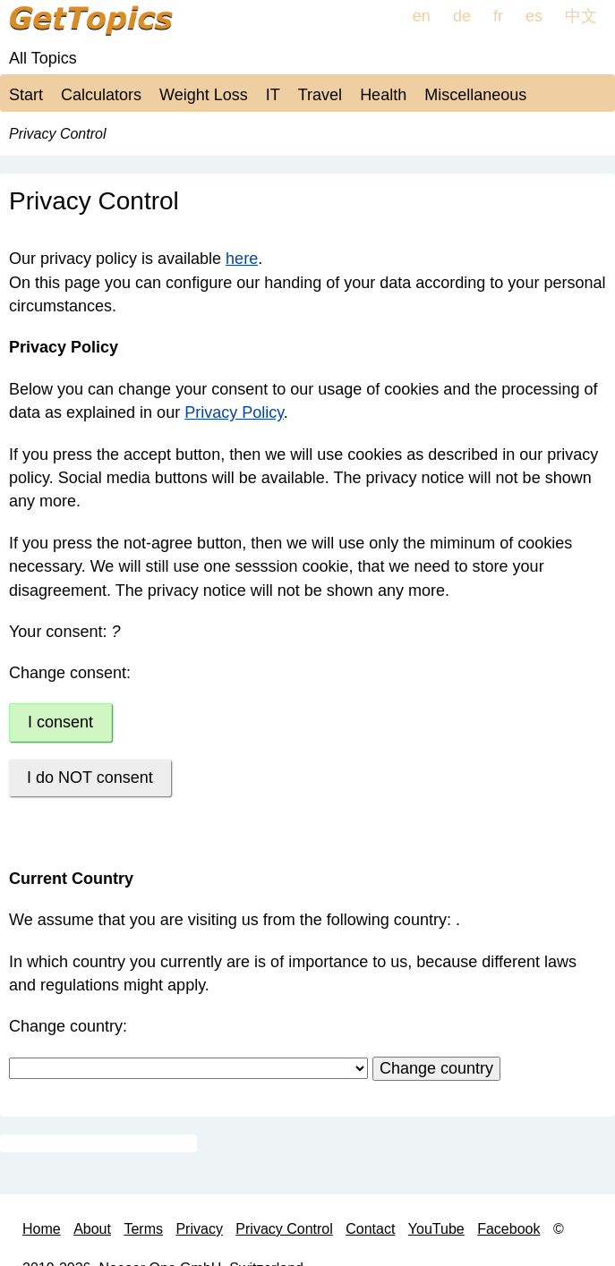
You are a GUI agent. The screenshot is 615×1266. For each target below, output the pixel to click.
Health (383, 95)
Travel (320, 95)
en (422, 16)
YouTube (436, 1228)
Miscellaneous (475, 95)
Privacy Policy (234, 412)
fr (498, 16)
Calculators (101, 95)
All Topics (43, 58)
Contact (370, 1228)
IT (273, 95)
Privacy (198, 1228)
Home (41, 1228)
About (92, 1228)
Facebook (508, 1228)
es (533, 16)
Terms (143, 1228)
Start (26, 95)
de (462, 16)
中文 (581, 16)
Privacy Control (283, 1228)
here (242, 259)
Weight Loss (203, 95)
